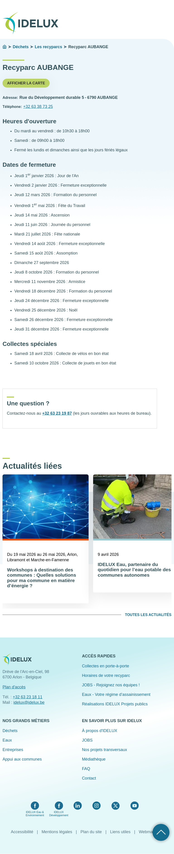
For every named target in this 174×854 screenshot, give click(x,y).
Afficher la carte (26, 83)
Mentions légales (56, 832)
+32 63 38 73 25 (38, 106)
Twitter (115, 806)
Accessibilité (22, 832)
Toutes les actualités (148, 615)
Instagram (96, 806)
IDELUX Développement (58, 814)
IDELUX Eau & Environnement (35, 814)
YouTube (134, 806)
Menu (169, 20)
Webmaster (149, 832)
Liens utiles (120, 832)
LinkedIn (77, 806)
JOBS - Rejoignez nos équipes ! (111, 685)
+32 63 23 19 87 (57, 413)
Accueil (4, 47)
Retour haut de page (160, 832)
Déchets (21, 47)
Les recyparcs (48, 47)
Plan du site (91, 832)
